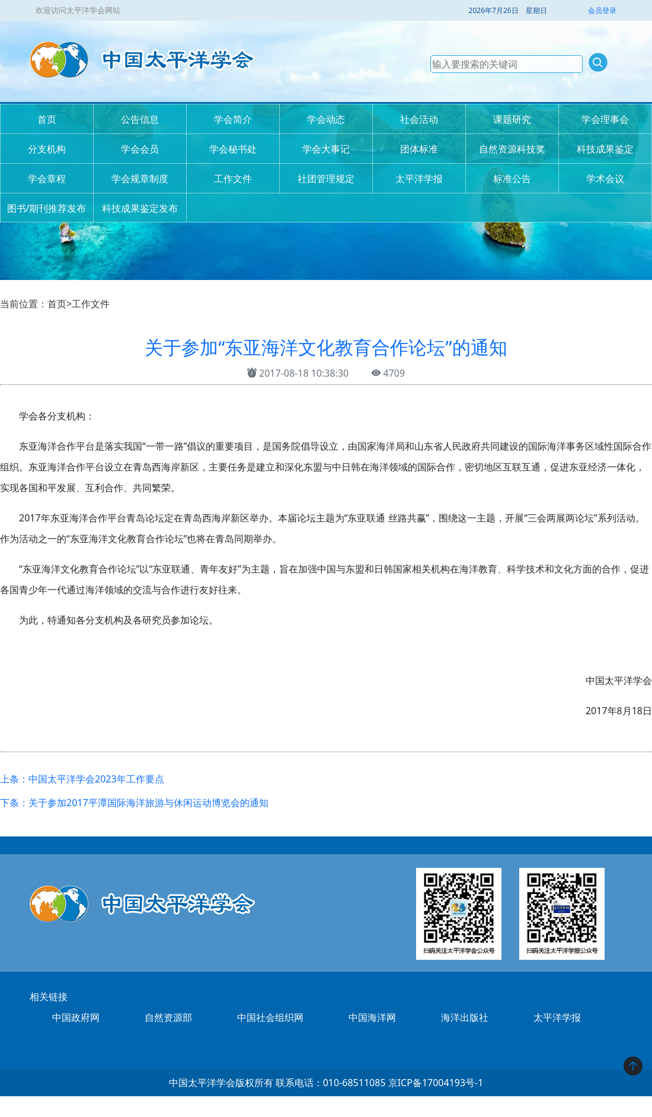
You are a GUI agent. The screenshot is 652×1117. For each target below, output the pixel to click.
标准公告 (512, 178)
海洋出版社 (464, 1017)
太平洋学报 (419, 178)
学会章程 (47, 178)
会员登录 (602, 10)
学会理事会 (605, 119)
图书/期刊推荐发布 (47, 208)
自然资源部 (168, 1017)
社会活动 (419, 119)
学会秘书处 (233, 148)
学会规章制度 (139, 178)
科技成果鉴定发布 (140, 208)
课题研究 (512, 119)
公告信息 (140, 119)
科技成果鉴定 (605, 148)
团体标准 (419, 148)
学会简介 (233, 119)
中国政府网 (76, 1017)
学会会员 (140, 148)
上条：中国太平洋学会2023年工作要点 (82, 778)
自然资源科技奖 (512, 148)
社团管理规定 (326, 178)
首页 (46, 119)
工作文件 (233, 178)
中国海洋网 (372, 1017)
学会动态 (326, 119)
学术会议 (605, 178)
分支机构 (47, 148)
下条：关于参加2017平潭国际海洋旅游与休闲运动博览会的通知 (134, 802)
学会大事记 (326, 148)
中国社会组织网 (270, 1017)
